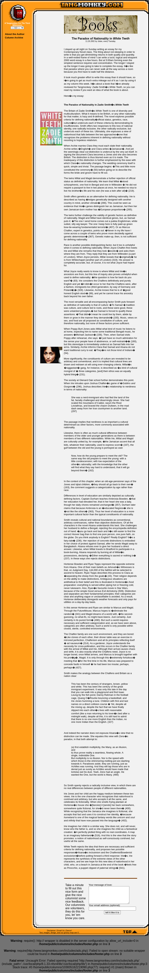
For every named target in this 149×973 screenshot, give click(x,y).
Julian (100, 41)
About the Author (14, 34)
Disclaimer (51, 931)
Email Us (60, 931)
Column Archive (14, 37)
